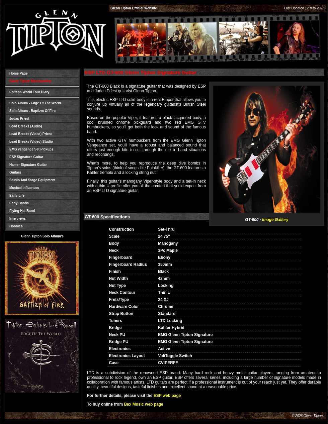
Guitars (15, 172)
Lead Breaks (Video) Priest (30, 134)
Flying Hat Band (22, 211)
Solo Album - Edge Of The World (35, 103)
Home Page (18, 73)
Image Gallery (275, 219)
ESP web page (167, 395)
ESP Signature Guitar (26, 157)
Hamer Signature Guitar (28, 165)
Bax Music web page (143, 404)
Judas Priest (19, 118)
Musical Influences (24, 188)
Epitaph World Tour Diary (29, 92)
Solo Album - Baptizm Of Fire (32, 111)
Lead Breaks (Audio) (25, 126)
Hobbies (15, 226)
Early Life (16, 195)
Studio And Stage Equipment (32, 180)
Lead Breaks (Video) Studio (31, 141)
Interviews (17, 218)
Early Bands (19, 203)
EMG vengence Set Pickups (31, 149)
